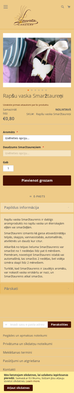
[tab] (37, 207)
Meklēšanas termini (17, 352)
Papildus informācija (21, 207)
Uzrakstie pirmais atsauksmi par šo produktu (26, 104)
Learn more (32, 381)
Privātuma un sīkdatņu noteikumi (27, 344)
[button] (11, 60)
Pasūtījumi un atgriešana (21, 361)
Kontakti (9, 369)
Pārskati (11, 288)
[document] (37, 382)
